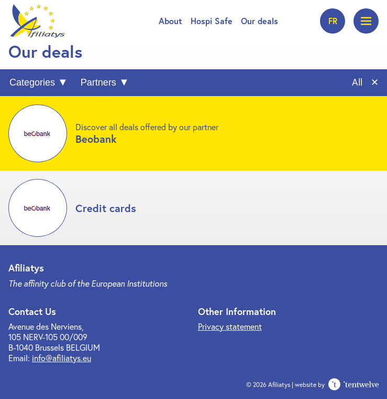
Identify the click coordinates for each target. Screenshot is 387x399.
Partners (98, 82)
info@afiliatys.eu (61, 357)
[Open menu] (366, 21)
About (170, 20)
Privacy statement (230, 326)
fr (332, 20)
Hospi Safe (212, 20)
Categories (32, 82)
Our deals (259, 20)
